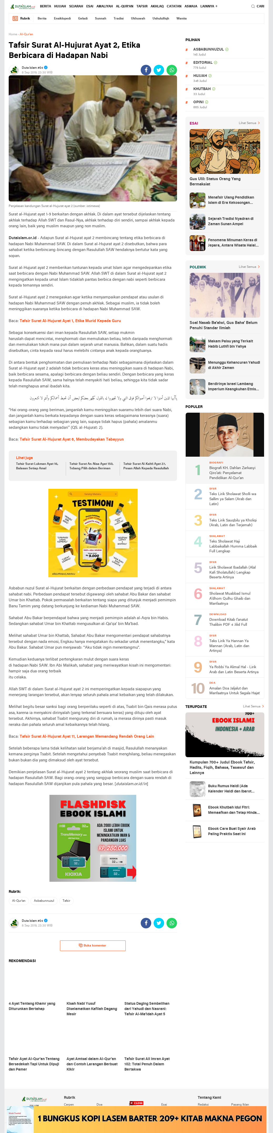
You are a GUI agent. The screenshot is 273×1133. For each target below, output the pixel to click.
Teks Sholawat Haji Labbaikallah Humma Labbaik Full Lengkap (233, 546)
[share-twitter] (159, 70)
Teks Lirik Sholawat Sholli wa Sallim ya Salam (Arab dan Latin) (232, 499)
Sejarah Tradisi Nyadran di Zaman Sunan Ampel (231, 221)
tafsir (142, 6)
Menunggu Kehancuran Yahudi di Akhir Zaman (234, 365)
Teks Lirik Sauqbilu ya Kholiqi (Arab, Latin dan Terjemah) (233, 523)
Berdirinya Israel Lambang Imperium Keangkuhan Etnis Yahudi (232, 387)
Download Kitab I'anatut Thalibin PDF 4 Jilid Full (228, 622)
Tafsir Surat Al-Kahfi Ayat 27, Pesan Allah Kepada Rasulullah (146, 466)
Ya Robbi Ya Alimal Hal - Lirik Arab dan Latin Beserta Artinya (234, 669)
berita (45, 6)
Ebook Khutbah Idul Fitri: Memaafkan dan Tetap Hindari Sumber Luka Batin (233, 811)
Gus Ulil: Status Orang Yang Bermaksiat (215, 181)
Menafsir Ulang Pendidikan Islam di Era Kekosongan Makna (231, 201)
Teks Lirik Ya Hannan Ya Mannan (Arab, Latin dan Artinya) (229, 646)
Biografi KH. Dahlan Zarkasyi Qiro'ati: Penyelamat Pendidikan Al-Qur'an (232, 473)
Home (13, 34)
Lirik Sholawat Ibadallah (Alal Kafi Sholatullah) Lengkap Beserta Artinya (232, 572)
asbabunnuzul (44, 901)
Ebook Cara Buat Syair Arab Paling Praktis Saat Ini (232, 831)
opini (198, 102)
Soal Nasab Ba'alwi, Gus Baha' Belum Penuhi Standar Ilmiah (223, 325)
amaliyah (105, 6)
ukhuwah (138, 18)
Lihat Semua (247, 123)
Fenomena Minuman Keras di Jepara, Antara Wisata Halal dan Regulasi (232, 243)
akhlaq (157, 6)
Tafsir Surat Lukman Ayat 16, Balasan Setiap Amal (37, 466)
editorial (203, 63)
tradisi (119, 18)
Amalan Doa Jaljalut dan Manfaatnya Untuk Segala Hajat (234, 691)
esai (89, 6)
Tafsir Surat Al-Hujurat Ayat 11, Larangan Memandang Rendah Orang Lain (87, 737)
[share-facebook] (146, 70)
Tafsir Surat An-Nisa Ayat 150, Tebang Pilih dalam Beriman (91, 466)
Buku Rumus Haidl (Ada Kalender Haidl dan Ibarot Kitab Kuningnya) (229, 789)
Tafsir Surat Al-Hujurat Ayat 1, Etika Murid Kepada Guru (70, 321)
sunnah (100, 18)
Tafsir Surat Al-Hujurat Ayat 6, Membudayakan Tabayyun (72, 439)
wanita (181, 18)
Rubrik (21, 19)
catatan (174, 6)
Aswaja (191, 6)
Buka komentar (92, 945)
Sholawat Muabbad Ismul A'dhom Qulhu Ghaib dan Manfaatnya (229, 598)
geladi (83, 18)
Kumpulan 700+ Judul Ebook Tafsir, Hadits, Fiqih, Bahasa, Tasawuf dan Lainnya (222, 767)
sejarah (76, 6)
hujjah (60, 6)
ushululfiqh (161, 18)
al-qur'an (124, 6)
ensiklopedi (62, 18)
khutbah (202, 89)
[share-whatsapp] (171, 70)
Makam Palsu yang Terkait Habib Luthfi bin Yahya (230, 344)
